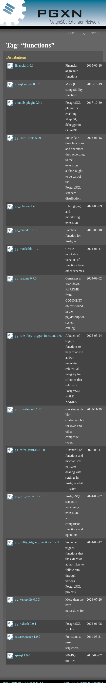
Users (71, 32)
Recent (95, 32)
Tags (83, 32)
